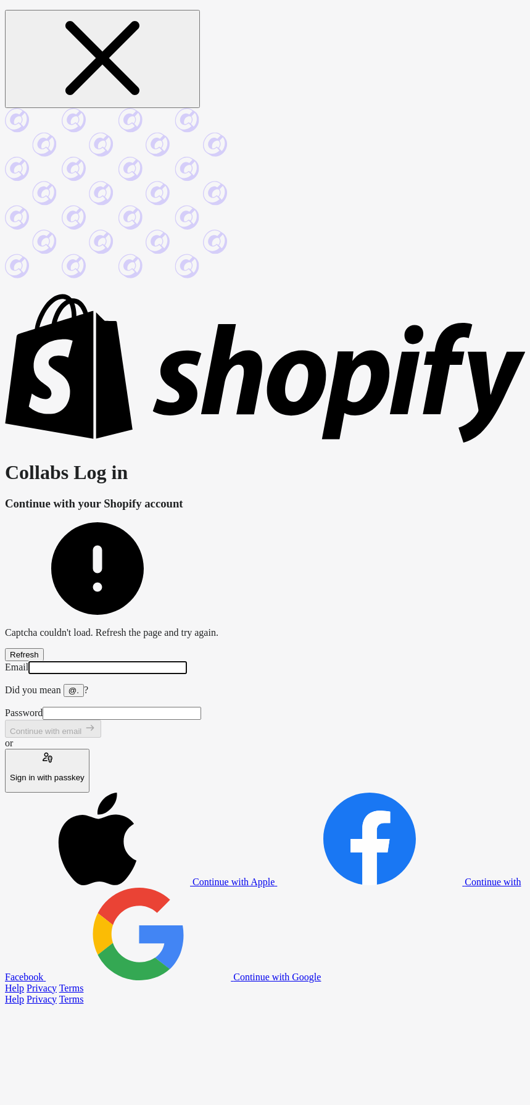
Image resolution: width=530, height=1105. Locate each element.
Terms (71, 988)
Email (16, 667)
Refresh (24, 654)
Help (14, 988)
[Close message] (102, 59)
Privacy (42, 988)
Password (24, 712)
